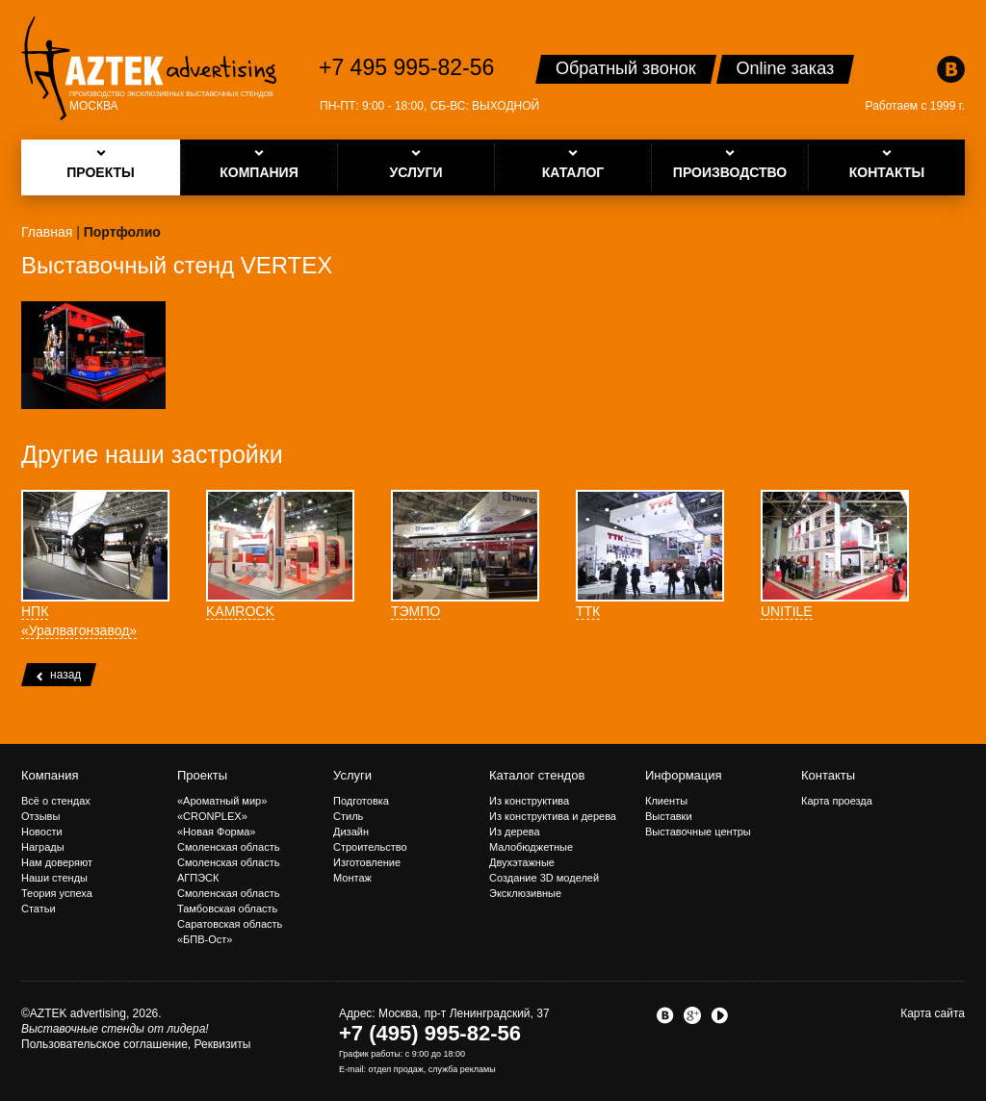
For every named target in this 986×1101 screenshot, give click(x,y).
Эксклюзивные (525, 893)
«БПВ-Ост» (204, 939)
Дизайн (351, 831)
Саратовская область (229, 924)
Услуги (352, 775)
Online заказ (786, 68)
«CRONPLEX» (212, 816)
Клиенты (666, 801)
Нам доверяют (56, 862)
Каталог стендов (536, 775)
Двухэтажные (522, 862)
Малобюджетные (531, 847)
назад (59, 674)
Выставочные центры (698, 831)
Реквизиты (223, 1044)
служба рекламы (462, 1069)
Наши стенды (54, 877)
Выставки (668, 816)
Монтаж (352, 877)
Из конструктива (529, 801)
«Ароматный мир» (222, 801)
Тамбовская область (227, 908)
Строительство (370, 847)
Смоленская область (228, 847)
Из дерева (514, 831)
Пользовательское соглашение (104, 1044)
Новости (42, 831)
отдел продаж (396, 1069)
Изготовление (367, 862)
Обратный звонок (626, 68)
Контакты (828, 775)
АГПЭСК (198, 877)
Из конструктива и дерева (552, 816)
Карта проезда (836, 801)
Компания (50, 775)
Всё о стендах (56, 801)
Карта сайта (932, 1013)
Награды (43, 847)
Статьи (38, 908)
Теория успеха (56, 893)
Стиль (348, 816)
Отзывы (40, 816)
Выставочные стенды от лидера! (115, 1029)
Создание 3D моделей (544, 877)
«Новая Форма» (216, 831)
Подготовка (361, 801)
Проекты (202, 775)
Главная (46, 232)
